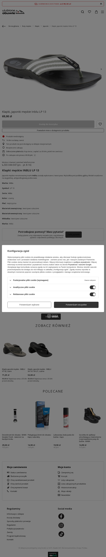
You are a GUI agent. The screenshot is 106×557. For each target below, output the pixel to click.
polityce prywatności (82, 262)
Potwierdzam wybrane (29, 304)
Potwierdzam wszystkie (76, 304)
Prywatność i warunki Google (79, 265)
